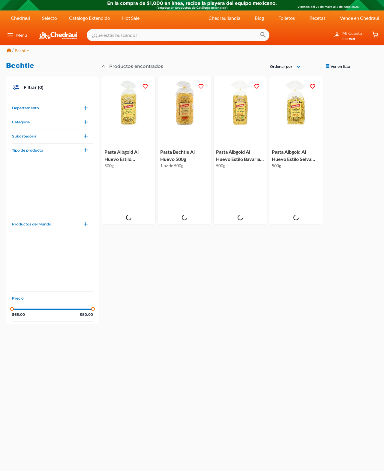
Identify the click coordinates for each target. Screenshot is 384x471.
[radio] (337, 15)
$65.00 (18, 264)
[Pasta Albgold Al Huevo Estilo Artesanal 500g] (128, 100)
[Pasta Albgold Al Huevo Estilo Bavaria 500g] (240, 100)
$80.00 (86, 264)
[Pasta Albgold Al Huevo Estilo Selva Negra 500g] (296, 100)
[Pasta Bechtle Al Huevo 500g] (184, 100)
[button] (52, 57)
